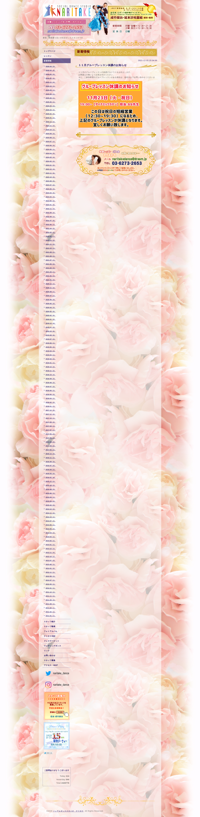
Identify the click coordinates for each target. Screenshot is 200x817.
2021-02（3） (51, 276)
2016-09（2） (51, 461)
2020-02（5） (51, 315)
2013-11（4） (51, 552)
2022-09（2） (51, 212)
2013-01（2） (51, 568)
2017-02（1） (51, 450)
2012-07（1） (51, 580)
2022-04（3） (51, 228)
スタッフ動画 (49, 626)
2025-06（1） (51, 98)
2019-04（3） (51, 351)
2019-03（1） (51, 355)
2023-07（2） (51, 185)
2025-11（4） (51, 82)
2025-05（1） (51, 102)
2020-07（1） (51, 295)
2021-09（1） (51, 252)
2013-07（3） (51, 560)
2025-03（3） (51, 110)
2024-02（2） (51, 161)
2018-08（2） (51, 382)
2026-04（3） (51, 66)
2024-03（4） (51, 157)
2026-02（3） (51, 74)
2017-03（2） (51, 446)
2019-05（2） (51, 347)
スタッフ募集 (49, 660)
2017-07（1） (51, 430)
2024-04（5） (51, 153)
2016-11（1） (51, 457)
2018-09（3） (51, 378)
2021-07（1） (51, 260)
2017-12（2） (51, 410)
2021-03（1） (51, 272)
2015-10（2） (51, 485)
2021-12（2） (51, 240)
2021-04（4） (51, 268)
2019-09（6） (51, 335)
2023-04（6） (51, 193)
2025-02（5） (51, 114)
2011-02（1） (51, 612)
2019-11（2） (51, 327)
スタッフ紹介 (49, 622)
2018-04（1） (51, 398)
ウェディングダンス (52, 646)
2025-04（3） (51, 106)
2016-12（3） (51, 454)
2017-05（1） (51, 438)
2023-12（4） (51, 169)
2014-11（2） (51, 513)
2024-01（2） (51, 165)
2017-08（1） (51, 426)
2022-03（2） (51, 232)
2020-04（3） (51, 307)
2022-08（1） (51, 216)
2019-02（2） (51, 359)
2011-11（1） (51, 596)
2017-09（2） (51, 422)
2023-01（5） (51, 205)
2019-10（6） (51, 331)
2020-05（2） (51, 303)
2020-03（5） (51, 311)
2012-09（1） (51, 576)
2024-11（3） (51, 125)
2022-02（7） (51, 236)
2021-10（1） (51, 248)
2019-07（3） (51, 339)
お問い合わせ (49, 655)
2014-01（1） (51, 544)
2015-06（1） (51, 493)
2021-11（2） (51, 244)
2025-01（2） (51, 118)
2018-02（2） (51, 402)
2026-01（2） (51, 78)
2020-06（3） (51, 299)
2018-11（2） (51, 371)
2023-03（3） (51, 197)
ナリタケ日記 (49, 636)
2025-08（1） (51, 94)
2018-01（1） (51, 406)
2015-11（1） (51, 481)
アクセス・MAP (51, 665)
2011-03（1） (51, 608)
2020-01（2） (51, 319)
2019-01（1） (51, 363)
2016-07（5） (51, 465)
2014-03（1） (51, 537)
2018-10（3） (51, 374)
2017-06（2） (51, 434)
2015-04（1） (51, 497)
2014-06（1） (51, 525)
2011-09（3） (51, 600)
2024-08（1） (51, 137)
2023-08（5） (51, 181)
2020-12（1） (51, 284)
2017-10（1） (51, 418)
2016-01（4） (51, 477)
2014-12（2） (51, 509)
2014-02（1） (51, 540)
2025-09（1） (51, 90)
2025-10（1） (51, 86)
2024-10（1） (51, 129)
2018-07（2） (51, 386)
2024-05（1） (51, 149)
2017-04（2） (51, 442)
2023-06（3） (51, 189)
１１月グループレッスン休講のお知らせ (102, 65)
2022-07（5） (51, 220)
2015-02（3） (51, 505)
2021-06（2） (51, 264)
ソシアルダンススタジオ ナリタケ (68, 811)
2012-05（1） (51, 584)
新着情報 (48, 61)
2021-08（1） (51, 256)
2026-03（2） (51, 70)
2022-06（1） (51, 224)
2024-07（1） (51, 141)
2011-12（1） (51, 592)
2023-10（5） (51, 177)
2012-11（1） (51, 572)
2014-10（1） (51, 517)
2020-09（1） (51, 291)
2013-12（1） (51, 548)
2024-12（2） (51, 122)
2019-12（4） (51, 323)
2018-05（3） (51, 394)
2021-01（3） (51, 280)
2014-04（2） (51, 533)
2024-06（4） (51, 145)
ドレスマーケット (51, 641)
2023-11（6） (51, 173)
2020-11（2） (51, 288)
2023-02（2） (51, 201)
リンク (47, 651)
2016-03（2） (51, 473)
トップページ (49, 51)
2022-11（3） (51, 208)
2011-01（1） (51, 616)
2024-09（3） (51, 133)
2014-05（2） (51, 529)
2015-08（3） (51, 489)
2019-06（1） (51, 343)
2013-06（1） (51, 564)
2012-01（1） (51, 588)
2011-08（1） (51, 604)
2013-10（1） (51, 556)
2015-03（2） (51, 501)
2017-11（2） (51, 414)
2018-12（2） (51, 367)
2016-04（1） (51, 469)
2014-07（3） (51, 521)
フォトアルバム (50, 631)
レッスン (48, 56)
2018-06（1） (51, 390)
